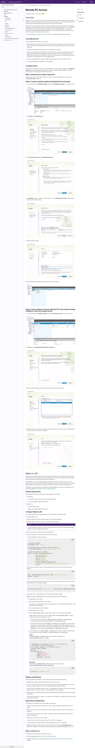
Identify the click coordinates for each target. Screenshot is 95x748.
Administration (8, 18)
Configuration (81, 22)
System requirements (8, 13)
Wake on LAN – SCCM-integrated (47, 488)
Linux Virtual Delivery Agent (33, 5)
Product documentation (14, 2)
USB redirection (8, 36)
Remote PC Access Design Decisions (47, 735)
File (5, 21)
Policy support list (8, 30)
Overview (80, 15)
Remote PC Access (41, 34)
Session (6, 35)
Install (5, 14)
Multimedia (7, 26)
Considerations (81, 19)
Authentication (8, 19)
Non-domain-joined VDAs (10, 28)
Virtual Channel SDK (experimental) (12, 38)
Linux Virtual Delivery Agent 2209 (10, 9)
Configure (6, 16)
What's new (6, 11)
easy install (39, 77)
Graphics (6, 23)
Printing (6, 31)
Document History (8, 40)
